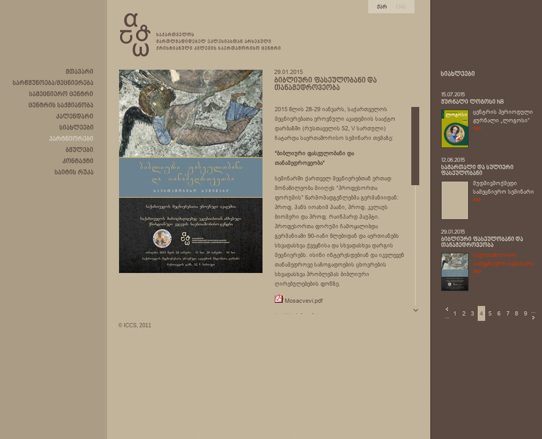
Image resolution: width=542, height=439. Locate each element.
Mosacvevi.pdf (304, 300)
